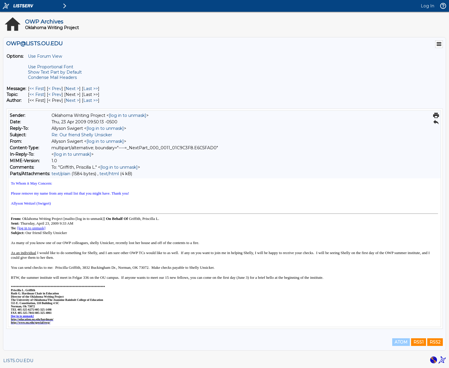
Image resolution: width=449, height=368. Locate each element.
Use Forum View (45, 56)
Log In (427, 6)
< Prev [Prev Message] (54, 88)
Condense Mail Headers (52, 77)
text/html (109, 173)
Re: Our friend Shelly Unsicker (81, 134)
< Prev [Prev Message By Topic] (54, 94)
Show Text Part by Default (55, 72)
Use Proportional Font (50, 66)
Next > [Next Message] (72, 88)
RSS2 (435, 342)
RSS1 (418, 342)
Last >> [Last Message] (90, 88)
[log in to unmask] (127, 115)
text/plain (60, 173)
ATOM (401, 342)
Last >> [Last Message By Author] (90, 100)
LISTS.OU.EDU (18, 360)
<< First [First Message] (36, 88)
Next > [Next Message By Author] (72, 100)
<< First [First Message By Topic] (36, 94)
